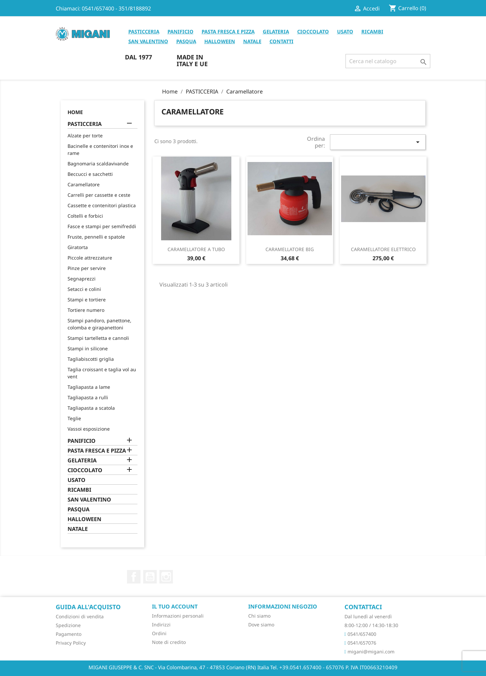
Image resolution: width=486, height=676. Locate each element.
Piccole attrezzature (90, 257)
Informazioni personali (178, 616)
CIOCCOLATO (313, 31)
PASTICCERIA (143, 31)
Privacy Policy (71, 643)
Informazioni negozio (282, 606)
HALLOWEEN (219, 41)
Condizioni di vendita (80, 616)
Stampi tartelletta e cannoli (98, 338)
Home (75, 112)
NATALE (252, 41)
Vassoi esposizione (89, 429)
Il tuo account (175, 606)
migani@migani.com (369, 651)
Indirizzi (161, 624)
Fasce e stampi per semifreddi (102, 226)
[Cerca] (388, 61)
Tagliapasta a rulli (88, 397)
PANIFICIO (181, 31)
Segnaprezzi (82, 278)
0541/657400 (360, 634)
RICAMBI (372, 31)
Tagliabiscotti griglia (91, 359)
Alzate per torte (85, 135)
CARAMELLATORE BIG (289, 249)
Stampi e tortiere (87, 299)
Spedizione (68, 625)
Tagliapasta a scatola (91, 408)
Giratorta (78, 247)
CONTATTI (281, 41)
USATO (345, 31)
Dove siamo (261, 624)
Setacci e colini (84, 289)
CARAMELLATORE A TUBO (196, 249)
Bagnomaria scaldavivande (98, 163)
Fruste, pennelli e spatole (96, 237)
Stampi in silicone (88, 348)
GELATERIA (276, 31)
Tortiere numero (86, 310)
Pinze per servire (87, 268)
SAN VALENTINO (148, 41)
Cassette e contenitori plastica (102, 205)
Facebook (133, 577)
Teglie (74, 418)
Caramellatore (84, 184)
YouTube (150, 577)
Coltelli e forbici (85, 216)
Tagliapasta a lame (89, 387)
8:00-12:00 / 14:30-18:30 (371, 625)
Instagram (166, 577)
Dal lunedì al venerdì (368, 616)
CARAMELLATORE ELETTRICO (383, 249)
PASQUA (186, 41)
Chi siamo (259, 616)
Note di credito (169, 642)
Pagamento (68, 634)
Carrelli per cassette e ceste (99, 195)
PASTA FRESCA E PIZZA (228, 31)
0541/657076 (360, 643)
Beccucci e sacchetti (90, 174)
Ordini (159, 633)
